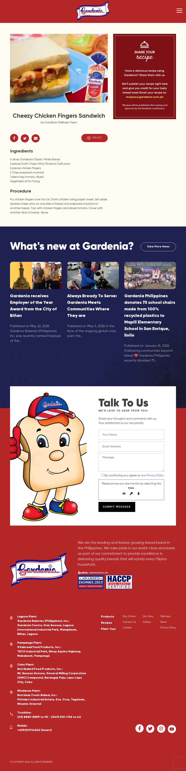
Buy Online (129, 616)
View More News (158, 246)
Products (107, 616)
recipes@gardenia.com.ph (144, 97)
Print (94, 138)
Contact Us (129, 622)
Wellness (165, 616)
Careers (127, 627)
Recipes (106, 622)
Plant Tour (108, 629)
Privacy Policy (155, 475)
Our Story (148, 616)
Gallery (147, 622)
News (163, 622)
